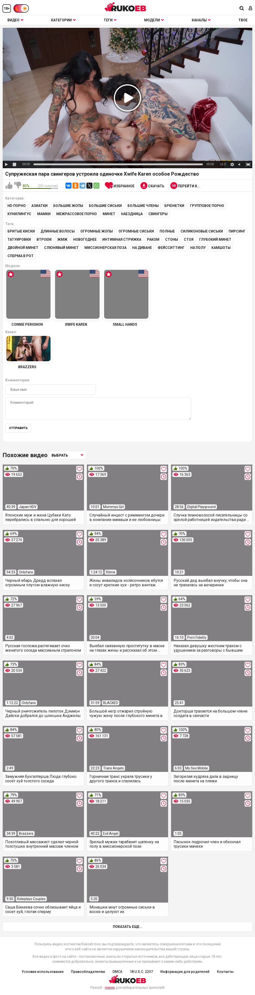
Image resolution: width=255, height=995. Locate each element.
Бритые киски (21, 231)
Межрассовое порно (76, 214)
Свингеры (158, 214)
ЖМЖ (62, 239)
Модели (154, 20)
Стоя (188, 239)
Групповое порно (207, 206)
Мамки (44, 214)
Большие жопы (68, 206)
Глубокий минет (215, 239)
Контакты (225, 972)
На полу (198, 248)
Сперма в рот (20, 256)
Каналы (201, 20)
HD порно (16, 206)
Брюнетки (174, 206)
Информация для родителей (184, 972)
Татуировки (19, 239)
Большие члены (143, 206)
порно (110, 988)
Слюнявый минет (61, 248)
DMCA (117, 972)
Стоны (171, 239)
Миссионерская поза (105, 248)
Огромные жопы (96, 231)
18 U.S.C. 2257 (141, 972)
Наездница (132, 214)
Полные (167, 231)
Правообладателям (88, 972)
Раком (153, 239)
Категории (63, 20)
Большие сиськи (105, 206)
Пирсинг (237, 231)
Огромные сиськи (136, 231)
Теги (110, 20)
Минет (109, 214)
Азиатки (39, 206)
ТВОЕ (243, 20)
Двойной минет (22, 248)
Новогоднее (85, 239)
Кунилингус (19, 214)
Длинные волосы (58, 231)
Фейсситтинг (171, 248)
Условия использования (43, 972)
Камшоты (221, 248)
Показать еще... (127, 927)
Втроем (44, 239)
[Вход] (251, 8)
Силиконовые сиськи (202, 231)
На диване (142, 248)
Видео (15, 20)
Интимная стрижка (121, 239)
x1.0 (223, 164)
